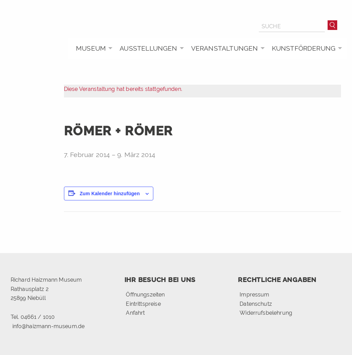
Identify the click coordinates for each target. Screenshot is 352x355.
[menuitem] (92, 48)
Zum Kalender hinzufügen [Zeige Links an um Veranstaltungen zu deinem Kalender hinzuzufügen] (110, 193)
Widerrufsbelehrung (266, 313)
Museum (91, 48)
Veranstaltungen (224, 48)
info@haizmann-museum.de (48, 326)
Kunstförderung (304, 48)
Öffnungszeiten (145, 294)
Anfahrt (135, 313)
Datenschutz (256, 304)
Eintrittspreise (143, 304)
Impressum (254, 294)
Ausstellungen (148, 48)
